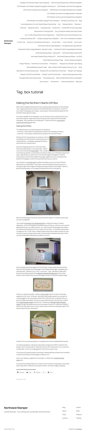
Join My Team (56, 42)
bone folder (35, 151)
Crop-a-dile (44, 294)
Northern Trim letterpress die (35, 223)
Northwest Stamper (8, 42)
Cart (59, 24)
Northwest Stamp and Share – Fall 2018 (69, 56)
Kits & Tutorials (67, 42)
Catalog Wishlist (67, 24)
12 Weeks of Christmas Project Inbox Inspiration (35, 3)
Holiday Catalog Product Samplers (48, 38)
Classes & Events (33, 28)
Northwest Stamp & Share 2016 (72, 53)
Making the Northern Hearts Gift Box (37, 102)
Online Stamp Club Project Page (53, 60)
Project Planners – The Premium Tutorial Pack (34, 64)
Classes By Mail (46, 28)
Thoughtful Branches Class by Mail (30, 78)
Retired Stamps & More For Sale (37, 67)
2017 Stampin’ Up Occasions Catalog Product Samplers (64, 17)
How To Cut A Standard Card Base (71, 38)
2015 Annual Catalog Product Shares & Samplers (66, 3)
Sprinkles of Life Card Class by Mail (27, 71)
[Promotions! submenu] (59, 81)
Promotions (53, 64)
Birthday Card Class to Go (69, 21)
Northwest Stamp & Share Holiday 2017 (43, 56)
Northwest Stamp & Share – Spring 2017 (48, 53)
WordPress (79, 429)
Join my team (44, 82)
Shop (80, 67)
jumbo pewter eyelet (26, 302)
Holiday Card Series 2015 (28, 38)
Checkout (77, 24)
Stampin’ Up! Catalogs (75, 71)
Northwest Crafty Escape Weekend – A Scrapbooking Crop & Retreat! (60, 46)
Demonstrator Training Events (43, 31)
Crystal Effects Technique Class (71, 28)
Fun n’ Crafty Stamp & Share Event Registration (40, 35)
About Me (79, 82)
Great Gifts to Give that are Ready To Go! (69, 35)
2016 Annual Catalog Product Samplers (35, 10)
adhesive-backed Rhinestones (47, 273)
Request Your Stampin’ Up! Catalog (71, 64)
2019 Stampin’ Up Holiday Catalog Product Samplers (43, 21)
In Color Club (21, 42)
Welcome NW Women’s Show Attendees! (69, 78)
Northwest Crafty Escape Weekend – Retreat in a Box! (35, 49)
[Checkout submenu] (81, 24)
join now (36, 349)
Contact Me (56, 28)
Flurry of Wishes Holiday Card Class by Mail (68, 31)
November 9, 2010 (21, 379)
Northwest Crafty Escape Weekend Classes (68, 49)
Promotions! (54, 82)
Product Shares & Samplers (73, 60)
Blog (80, 21)
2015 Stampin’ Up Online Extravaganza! (69, 6)
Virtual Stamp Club (49, 78)
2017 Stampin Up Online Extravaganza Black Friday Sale (64, 13)
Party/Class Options (67, 82)
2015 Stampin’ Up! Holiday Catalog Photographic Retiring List (36, 6)
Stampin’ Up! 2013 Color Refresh (30, 74)
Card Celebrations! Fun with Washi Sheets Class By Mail (38, 24)
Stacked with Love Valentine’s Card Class (53, 71)
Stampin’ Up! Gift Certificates (51, 74)
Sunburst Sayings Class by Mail (72, 74)
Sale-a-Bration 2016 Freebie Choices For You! (62, 67)
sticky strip (32, 162)
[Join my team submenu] (48, 81)
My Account (78, 42)
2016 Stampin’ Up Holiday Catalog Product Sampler (66, 10)
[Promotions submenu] (57, 63)
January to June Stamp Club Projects (38, 42)
